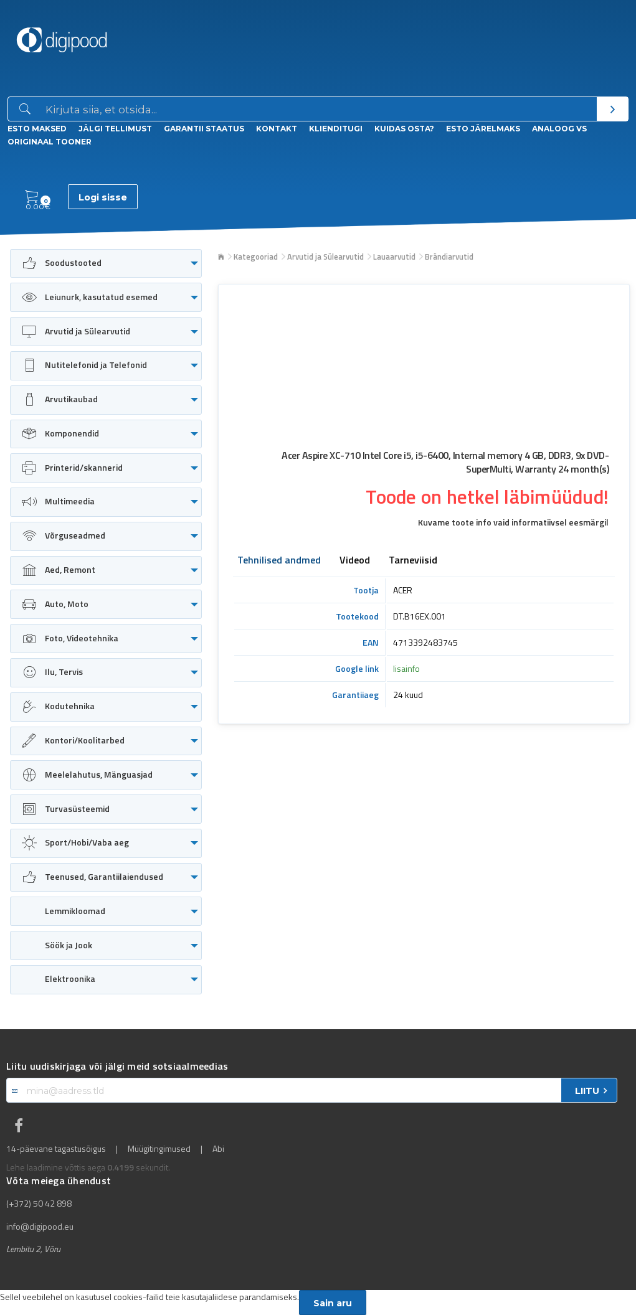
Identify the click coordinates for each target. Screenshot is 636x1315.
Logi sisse (102, 197)
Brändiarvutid (449, 256)
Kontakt (276, 128)
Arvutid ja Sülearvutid (325, 256)
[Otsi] (612, 109)
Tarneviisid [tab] (413, 561)
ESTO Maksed (37, 128)
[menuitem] (106, 263)
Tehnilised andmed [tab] (279, 561)
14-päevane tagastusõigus (56, 1148)
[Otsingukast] (318, 109)
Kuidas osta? (404, 128)
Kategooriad (256, 256)
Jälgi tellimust (115, 128)
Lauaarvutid (394, 256)
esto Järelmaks (483, 128)
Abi (218, 1148)
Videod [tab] (354, 561)
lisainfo (406, 668)
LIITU (587, 1090)
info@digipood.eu (40, 1226)
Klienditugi (336, 128)
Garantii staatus (204, 128)
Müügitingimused (159, 1148)
